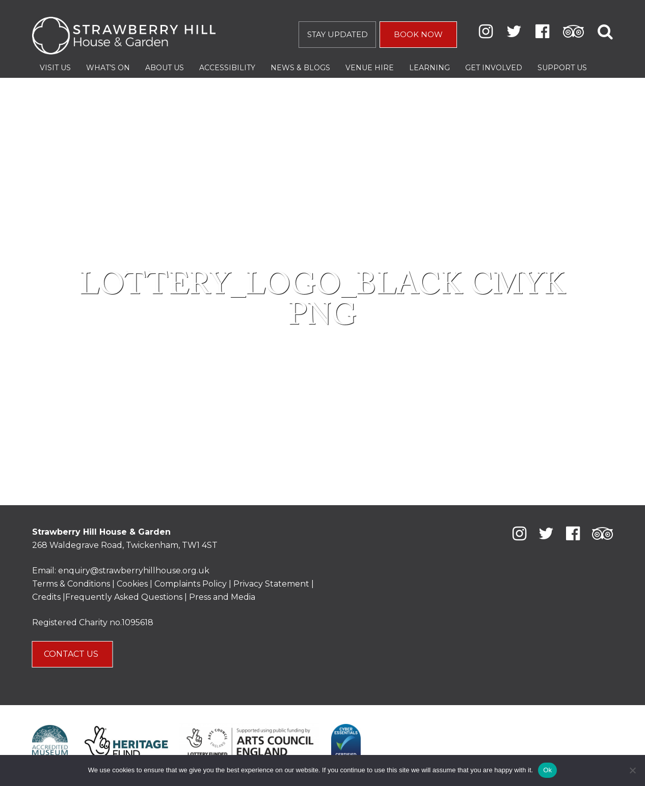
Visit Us (55, 67)
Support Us (562, 67)
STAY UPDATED (337, 34)
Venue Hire (369, 67)
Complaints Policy (190, 584)
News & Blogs (300, 67)
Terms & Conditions (71, 584)
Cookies (133, 584)
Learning (429, 67)
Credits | (48, 597)
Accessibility (227, 67)
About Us (164, 67)
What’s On (108, 67)
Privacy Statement (271, 584)
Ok (547, 770)
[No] (632, 770)
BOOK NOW (418, 34)
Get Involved (493, 67)
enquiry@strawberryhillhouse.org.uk (133, 570)
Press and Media (222, 597)
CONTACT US (72, 654)
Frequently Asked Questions (123, 597)
